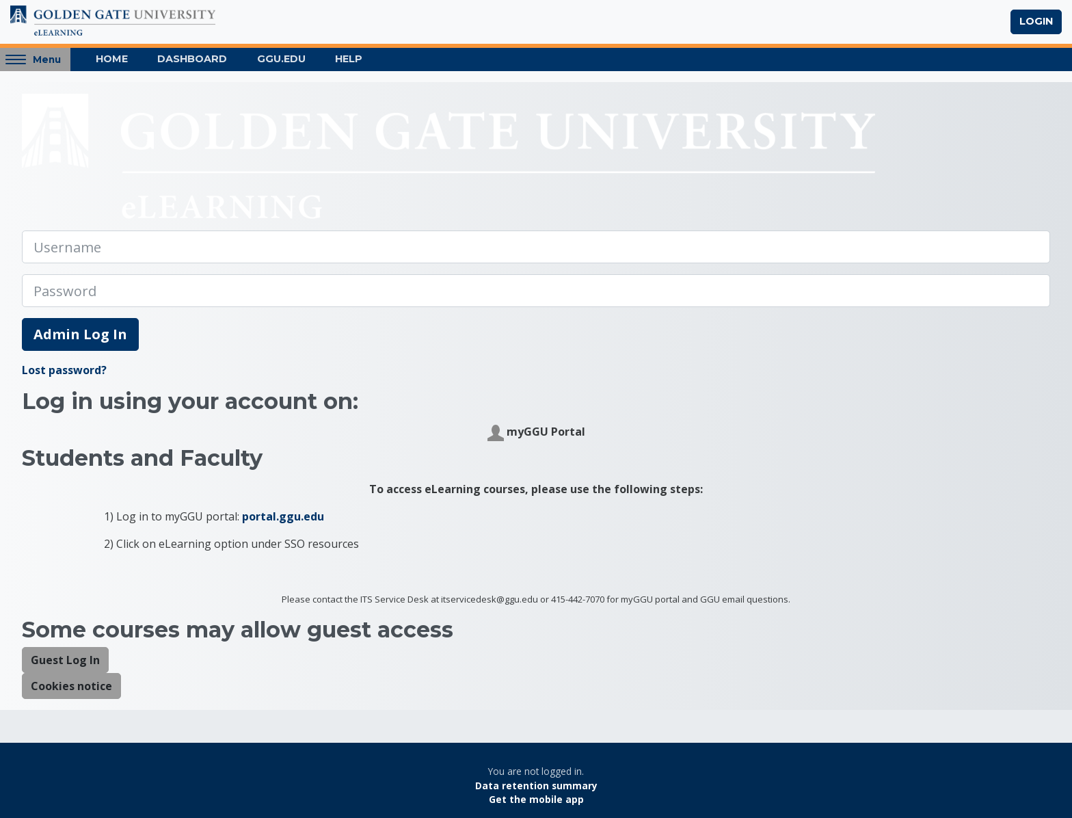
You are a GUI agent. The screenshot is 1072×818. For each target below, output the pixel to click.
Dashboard (192, 59)
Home (112, 59)
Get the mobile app (536, 799)
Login (1036, 21)
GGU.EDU (281, 59)
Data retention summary (536, 785)
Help (348, 59)
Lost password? (64, 370)
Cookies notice (71, 686)
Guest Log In (65, 660)
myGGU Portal (536, 432)
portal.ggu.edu (283, 516)
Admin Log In (80, 334)
